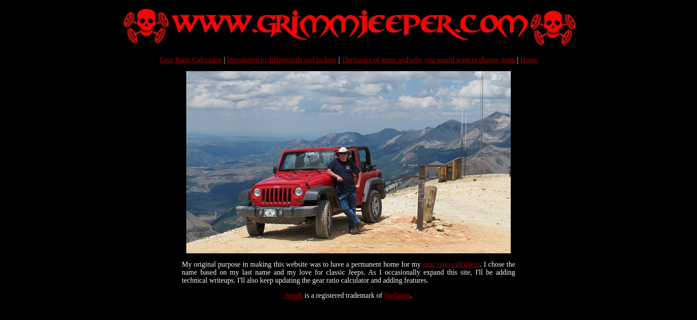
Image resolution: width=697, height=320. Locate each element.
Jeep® (293, 295)
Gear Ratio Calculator (191, 60)
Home (528, 60)
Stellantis (397, 295)
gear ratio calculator (451, 264)
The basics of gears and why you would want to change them (428, 60)
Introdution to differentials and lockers (282, 60)
